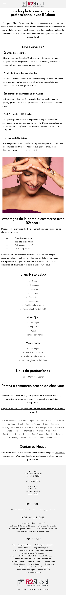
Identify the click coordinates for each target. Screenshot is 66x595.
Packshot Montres (34, 561)
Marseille (60, 427)
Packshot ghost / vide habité (34, 360)
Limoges (43, 427)
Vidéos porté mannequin (25, 570)
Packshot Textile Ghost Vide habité (23, 556)
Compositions (34, 326)
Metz (9, 430)
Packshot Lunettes (18, 561)
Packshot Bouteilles (35, 564)
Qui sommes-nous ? (18, 510)
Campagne (34, 322)
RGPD (36, 494)
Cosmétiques (34, 297)
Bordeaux (11, 424)
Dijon (45, 424)
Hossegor (6, 427)
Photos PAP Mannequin (44, 550)
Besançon (50, 420)
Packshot (34, 331)
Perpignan (7, 434)
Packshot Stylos (49, 561)
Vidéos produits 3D (24, 567)
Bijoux (34, 281)
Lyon (52, 427)
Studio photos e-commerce (47, 529)
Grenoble (55, 424)
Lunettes (34, 289)
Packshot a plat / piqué (34, 356)
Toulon (23, 437)
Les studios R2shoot (28, 523)
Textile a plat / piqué (34, 305)
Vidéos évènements (33, 572)
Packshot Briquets (18, 564)
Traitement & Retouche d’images (22, 526)
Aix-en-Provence (9, 420)
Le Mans (27, 427)
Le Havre (17, 427)
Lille (35, 427)
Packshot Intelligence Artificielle (21, 529)
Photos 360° (49, 564)
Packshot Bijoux (24, 548)
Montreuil (32, 377)
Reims (17, 434)
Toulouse (33, 437)
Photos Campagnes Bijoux (22, 545)
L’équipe (32, 510)
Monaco (18, 430)
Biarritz (60, 420)
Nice (48, 430)
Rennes (26, 434)
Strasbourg (13, 437)
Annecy (40, 420)
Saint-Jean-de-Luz (53, 434)
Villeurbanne (51, 437)
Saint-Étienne (38, 434)
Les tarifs (42, 523)
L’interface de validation (47, 526)
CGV (30, 494)
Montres (34, 293)
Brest (20, 424)
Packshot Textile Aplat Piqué (33, 553)
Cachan (41, 377)
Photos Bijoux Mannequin (44, 545)
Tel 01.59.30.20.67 (33, 481)
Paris (24, 377)
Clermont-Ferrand (33, 424)
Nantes (40, 430)
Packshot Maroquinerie (48, 556)
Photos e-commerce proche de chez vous (33, 531)
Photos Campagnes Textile (23, 550)
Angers (31, 420)
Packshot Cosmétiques (42, 559)
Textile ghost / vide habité (34, 309)
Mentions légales (33, 491)
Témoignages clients (47, 510)
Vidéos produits (44, 570)
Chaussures (34, 285)
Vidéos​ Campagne (42, 567)
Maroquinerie (34, 301)
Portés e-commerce (34, 334)
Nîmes (56, 430)
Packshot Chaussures (23, 559)
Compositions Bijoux (40, 548)
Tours (41, 437)
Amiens (22, 420)
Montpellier (29, 430)
